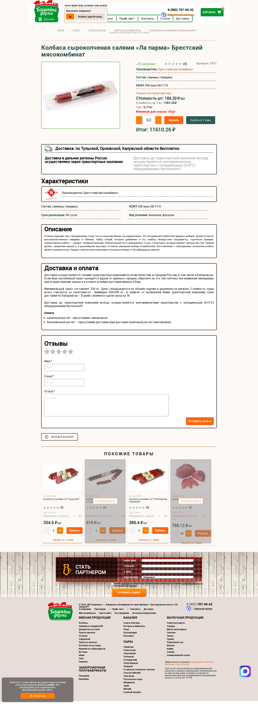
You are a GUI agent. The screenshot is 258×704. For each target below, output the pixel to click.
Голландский (130, 662)
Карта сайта (105, 615)
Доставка (195, 21)
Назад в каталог (62, 439)
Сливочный (129, 652)
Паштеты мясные (88, 645)
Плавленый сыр (175, 645)
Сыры (128, 644)
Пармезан (128, 649)
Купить (174, 123)
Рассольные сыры (132, 682)
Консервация (130, 635)
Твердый (128, 669)
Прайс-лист (140, 21)
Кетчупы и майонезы (134, 628)
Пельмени (84, 678)
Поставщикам (121, 615)
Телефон (129, 569)
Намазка (83, 664)
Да (83, 16)
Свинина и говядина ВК (91, 628)
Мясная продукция (95, 620)
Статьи (178, 21)
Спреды (171, 628)
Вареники (84, 681)
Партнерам (100, 611)
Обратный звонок (167, 14)
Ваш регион (131, 580)
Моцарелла (129, 685)
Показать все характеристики (153, 96)
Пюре (126, 632)
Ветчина (83, 654)
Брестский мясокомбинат (175, 72)
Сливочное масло (176, 625)
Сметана (171, 635)
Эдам (126, 688)
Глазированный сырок (178, 657)
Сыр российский (131, 675)
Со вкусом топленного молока (139, 672)
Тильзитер (128, 678)
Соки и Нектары (131, 625)
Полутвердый (130, 665)
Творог (170, 638)
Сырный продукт (132, 694)
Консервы (128, 638)
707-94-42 (199, 607)
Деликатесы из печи (89, 632)
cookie (50, 684)
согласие (125, 586)
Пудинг (170, 641)
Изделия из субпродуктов (92, 651)
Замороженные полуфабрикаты (92, 671)
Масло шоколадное (177, 632)
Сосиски (83, 638)
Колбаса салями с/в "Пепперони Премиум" (148, 503)
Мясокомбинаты (87, 615)
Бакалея (130, 620)
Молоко (171, 648)
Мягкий (127, 691)
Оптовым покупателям (144, 615)
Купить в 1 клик (200, 123)
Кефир (170, 651)
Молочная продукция (185, 620)
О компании (85, 611)
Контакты (161, 21)
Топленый (128, 659)
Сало (81, 661)
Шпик (82, 657)
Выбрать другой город (103, 16)
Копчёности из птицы (90, 648)
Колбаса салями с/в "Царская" (61, 502)
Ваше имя (130, 563)
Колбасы (83, 625)
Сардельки (84, 641)
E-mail (128, 574)
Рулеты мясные (87, 635)
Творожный (129, 656)
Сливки (171, 654)
